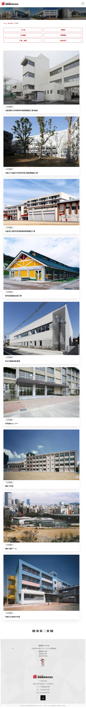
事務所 (63, 30)
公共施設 (23, 35)
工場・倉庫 (23, 40)
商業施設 (63, 35)
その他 (23, 30)
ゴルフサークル (43, 655)
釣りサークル (43, 653)
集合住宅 (63, 40)
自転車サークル (43, 651)
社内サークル (44, 645)
